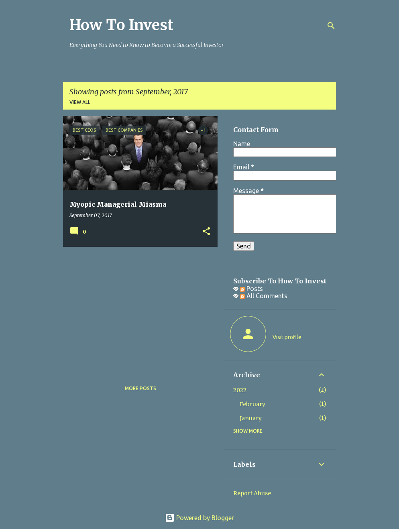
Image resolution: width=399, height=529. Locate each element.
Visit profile (287, 337)
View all (79, 102)
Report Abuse (252, 493)
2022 (239, 390)
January (251, 418)
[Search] (331, 25)
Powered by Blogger (199, 517)
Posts (251, 288)
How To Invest (121, 25)
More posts (140, 388)
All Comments (263, 295)
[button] (206, 231)
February (252, 404)
